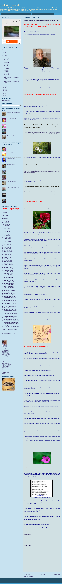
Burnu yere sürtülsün (10, 152)
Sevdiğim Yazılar (35, 14)
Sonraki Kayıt (27, 574)
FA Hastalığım (44, 14)
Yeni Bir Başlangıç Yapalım (8, 83)
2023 (4, 50)
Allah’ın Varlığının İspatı (11, 175)
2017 (4, 86)
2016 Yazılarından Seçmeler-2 (12, 135)
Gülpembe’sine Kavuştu (11, 158)
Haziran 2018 (6, 67)
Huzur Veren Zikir (10, 193)
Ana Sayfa (51, 14)
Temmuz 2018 (6, 65)
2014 (4, 90)
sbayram (27, 581)
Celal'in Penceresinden (10, 5)
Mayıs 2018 (6, 68)
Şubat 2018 (6, 73)
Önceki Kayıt (57, 574)
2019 (4, 55)
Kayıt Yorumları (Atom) (30, 576)
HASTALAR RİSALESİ (25, 14)
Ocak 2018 (6, 74)
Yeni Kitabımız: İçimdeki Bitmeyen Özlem (10, 14)
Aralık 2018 (6, 58)
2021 (4, 52)
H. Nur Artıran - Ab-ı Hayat (11, 118)
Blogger (38, 581)
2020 (4, 53)
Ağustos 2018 (6, 64)
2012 (4, 93)
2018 (4, 56)
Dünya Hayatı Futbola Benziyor (12, 129)
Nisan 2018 (6, 70)
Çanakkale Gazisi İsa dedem (12, 170)
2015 (4, 89)
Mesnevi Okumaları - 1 (11, 124)
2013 (4, 92)
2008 (4, 95)
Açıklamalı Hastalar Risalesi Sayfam (13, 187)
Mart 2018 (6, 71)
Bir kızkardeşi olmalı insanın (11, 164)
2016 (4, 87)
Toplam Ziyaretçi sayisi (6, 100)
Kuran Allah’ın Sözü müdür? (11, 181)
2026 (4, 49)
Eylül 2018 (6, 62)
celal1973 (5, 345)
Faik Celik (31, 67)
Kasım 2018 (6, 59)
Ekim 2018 (6, 61)
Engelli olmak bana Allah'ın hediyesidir (13, 112)
